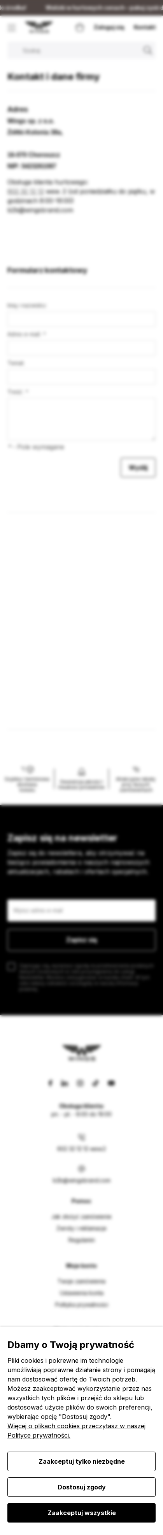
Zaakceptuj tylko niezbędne (82, 1461)
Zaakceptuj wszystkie (81, 1513)
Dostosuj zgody (82, 1487)
